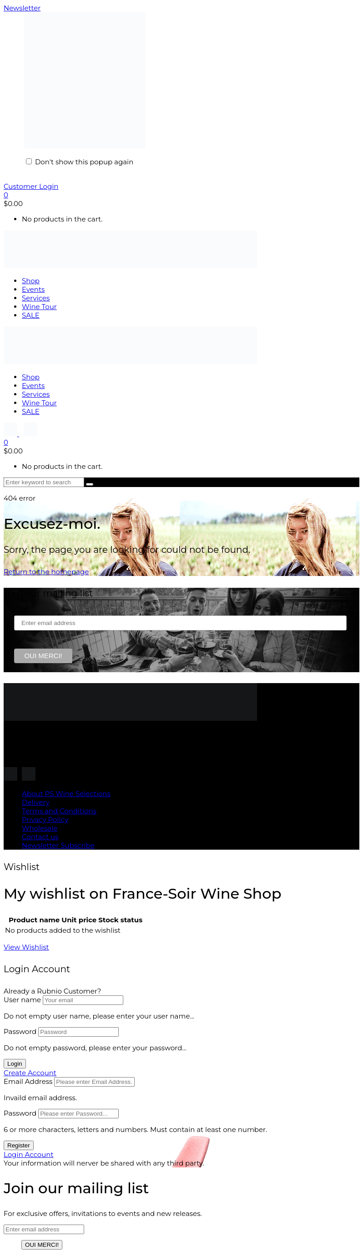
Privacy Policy (45, 819)
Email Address (28, 1081)
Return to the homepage (46, 571)
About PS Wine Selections (66, 793)
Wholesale (39, 828)
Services (36, 298)
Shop (31, 280)
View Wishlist (26, 947)
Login (14, 1063)
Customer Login (31, 186)
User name (22, 999)
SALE (31, 315)
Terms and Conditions (59, 811)
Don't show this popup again (84, 161)
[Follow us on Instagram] (11, 433)
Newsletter (22, 8)
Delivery (36, 802)
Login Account (29, 1154)
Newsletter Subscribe (58, 845)
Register (18, 1145)
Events (33, 289)
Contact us (40, 836)
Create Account (30, 1072)
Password (20, 1031)
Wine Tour (39, 306)
